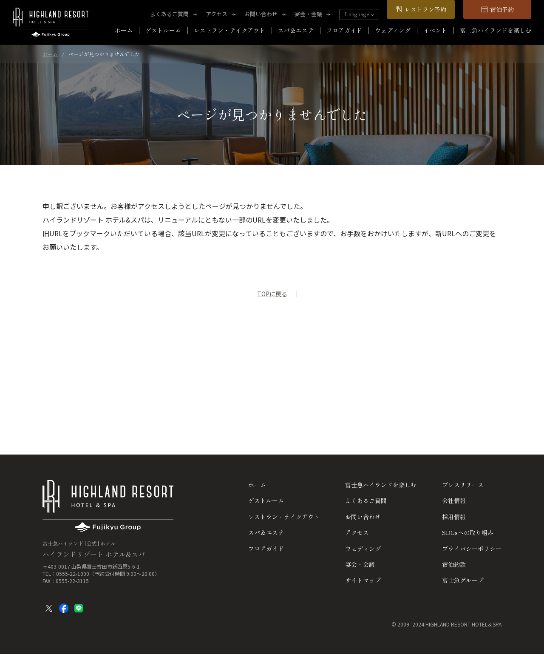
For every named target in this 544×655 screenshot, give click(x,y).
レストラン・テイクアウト (229, 30)
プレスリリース (463, 485)
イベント (435, 30)
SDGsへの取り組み (467, 532)
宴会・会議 (308, 14)
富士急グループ (463, 580)
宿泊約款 (454, 564)
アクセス (216, 14)
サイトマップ (363, 580)
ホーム (124, 30)
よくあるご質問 (169, 14)
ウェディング (393, 30)
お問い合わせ (261, 14)
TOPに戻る (272, 293)
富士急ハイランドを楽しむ (495, 30)
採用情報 (454, 516)
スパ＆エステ (296, 30)
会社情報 (454, 500)
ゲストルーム (163, 30)
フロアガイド (344, 30)
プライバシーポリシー (472, 548)
